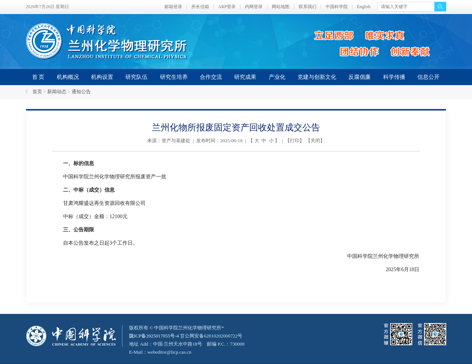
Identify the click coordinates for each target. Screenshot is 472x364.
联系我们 (307, 6)
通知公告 (81, 91)
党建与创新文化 (317, 77)
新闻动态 (56, 91)
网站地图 (280, 6)
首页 (37, 91)
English (364, 6)
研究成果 (245, 77)
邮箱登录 (173, 6)
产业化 (277, 77)
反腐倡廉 (359, 77)
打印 (294, 140)
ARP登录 (227, 6)
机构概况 (68, 77)
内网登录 (254, 6)
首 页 (38, 77)
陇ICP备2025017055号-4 (154, 336)
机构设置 (102, 77)
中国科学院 (337, 6)
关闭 (315, 140)
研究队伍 (136, 77)
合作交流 (211, 77)
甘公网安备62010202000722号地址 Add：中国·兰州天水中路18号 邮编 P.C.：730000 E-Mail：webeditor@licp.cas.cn (186, 344)
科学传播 (394, 77)
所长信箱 (200, 6)
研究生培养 (174, 77)
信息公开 (428, 77)
